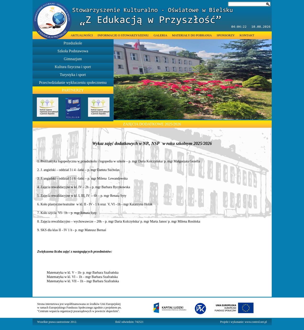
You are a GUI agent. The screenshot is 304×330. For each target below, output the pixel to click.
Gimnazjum (73, 59)
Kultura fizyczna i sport (73, 67)
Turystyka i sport (73, 75)
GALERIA (160, 35)
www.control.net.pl (256, 322)
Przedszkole (73, 43)
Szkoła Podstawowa (72, 51)
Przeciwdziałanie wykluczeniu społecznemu (73, 82)
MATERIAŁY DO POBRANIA (192, 35)
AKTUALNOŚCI (82, 35)
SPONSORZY (226, 35)
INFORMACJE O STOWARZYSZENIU (123, 35)
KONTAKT (247, 35)
